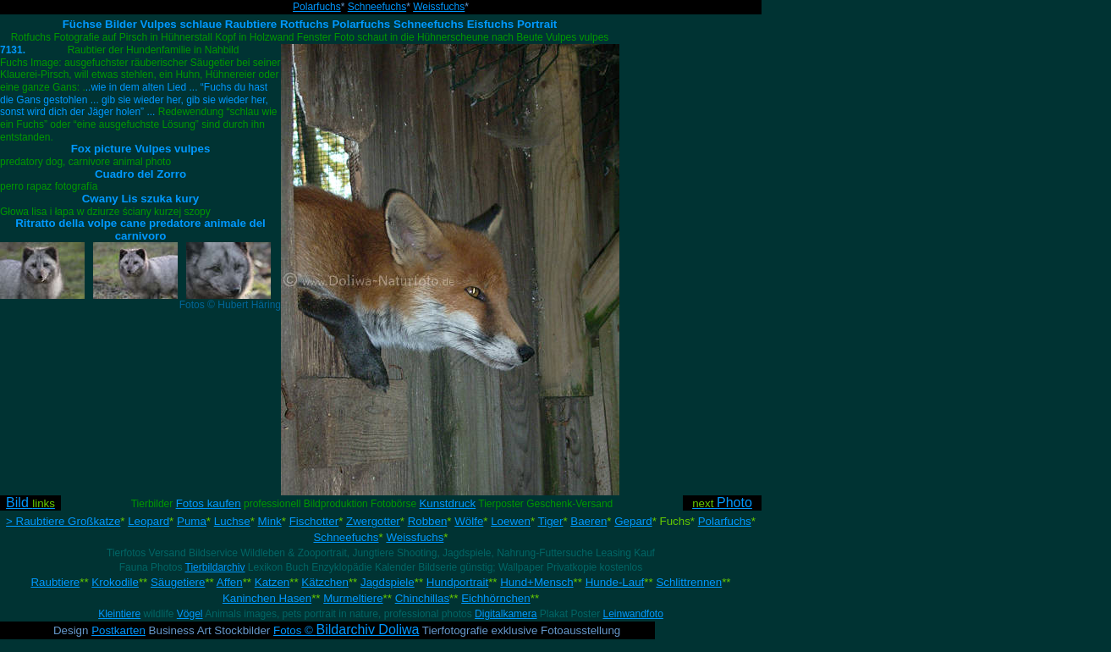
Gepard (633, 521)
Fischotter (314, 521)
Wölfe (468, 521)
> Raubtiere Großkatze (63, 521)
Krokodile (115, 582)
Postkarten (118, 630)
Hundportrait (457, 582)
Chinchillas (422, 598)
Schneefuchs (377, 7)
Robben (428, 521)
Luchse (232, 521)
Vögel (190, 614)
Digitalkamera (505, 614)
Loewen (511, 521)
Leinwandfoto (632, 614)
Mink (270, 521)
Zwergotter (373, 521)
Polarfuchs (317, 7)
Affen (230, 582)
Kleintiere (119, 614)
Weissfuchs (439, 7)
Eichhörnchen (496, 598)
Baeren (588, 521)
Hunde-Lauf (615, 582)
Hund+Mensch (536, 582)
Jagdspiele (387, 582)
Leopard (148, 521)
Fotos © (346, 630)
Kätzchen (325, 582)
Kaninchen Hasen (267, 598)
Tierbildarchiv (215, 567)
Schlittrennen (689, 582)
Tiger (551, 521)
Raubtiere (55, 582)
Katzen (272, 582)
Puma (191, 521)
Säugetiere (178, 582)
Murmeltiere (352, 598)
